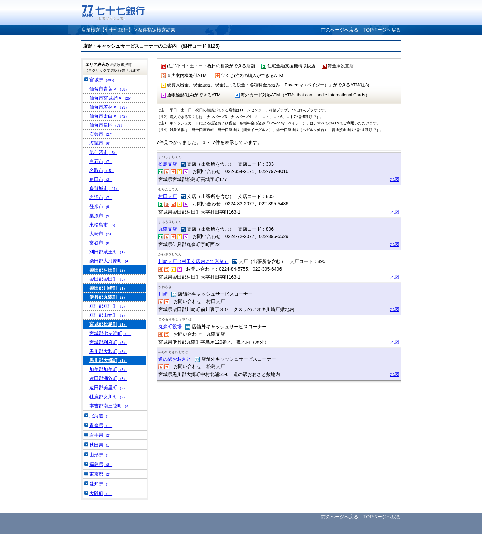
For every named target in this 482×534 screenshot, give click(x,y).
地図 (394, 179)
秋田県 (101, 445)
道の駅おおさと (174, 359)
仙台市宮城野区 (111, 98)
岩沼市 (101, 197)
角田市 (101, 179)
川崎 (163, 294)
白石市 (101, 161)
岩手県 (101, 435)
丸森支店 (167, 229)
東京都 (101, 474)
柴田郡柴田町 (108, 279)
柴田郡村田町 (108, 270)
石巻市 (101, 134)
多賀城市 (104, 188)
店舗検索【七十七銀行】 (107, 30)
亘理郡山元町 (108, 315)
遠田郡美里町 (108, 387)
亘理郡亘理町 (108, 306)
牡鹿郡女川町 (108, 396)
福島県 (101, 464)
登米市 (101, 206)
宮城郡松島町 (108, 324)
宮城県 (102, 79)
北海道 (101, 415)
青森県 (101, 425)
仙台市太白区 (109, 116)
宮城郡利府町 (108, 342)
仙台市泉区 (106, 125)
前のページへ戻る (339, 30)
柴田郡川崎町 (108, 288)
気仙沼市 (103, 152)
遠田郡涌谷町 (108, 378)
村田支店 (167, 196)
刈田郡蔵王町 (108, 251)
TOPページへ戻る (382, 30)
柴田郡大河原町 (110, 260)
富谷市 (101, 242)
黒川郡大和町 (108, 351)
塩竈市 (101, 143)
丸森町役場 (170, 326)
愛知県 (101, 483)
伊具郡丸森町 (108, 297)
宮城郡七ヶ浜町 (110, 333)
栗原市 (101, 215)
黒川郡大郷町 (108, 360)
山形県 (101, 454)
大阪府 (101, 493)
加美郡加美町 (108, 369)
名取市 (101, 170)
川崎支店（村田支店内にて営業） (193, 261)
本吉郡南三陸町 (110, 405)
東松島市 (103, 224)
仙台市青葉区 (109, 89)
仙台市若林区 (109, 107)
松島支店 (167, 164)
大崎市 (101, 233)
